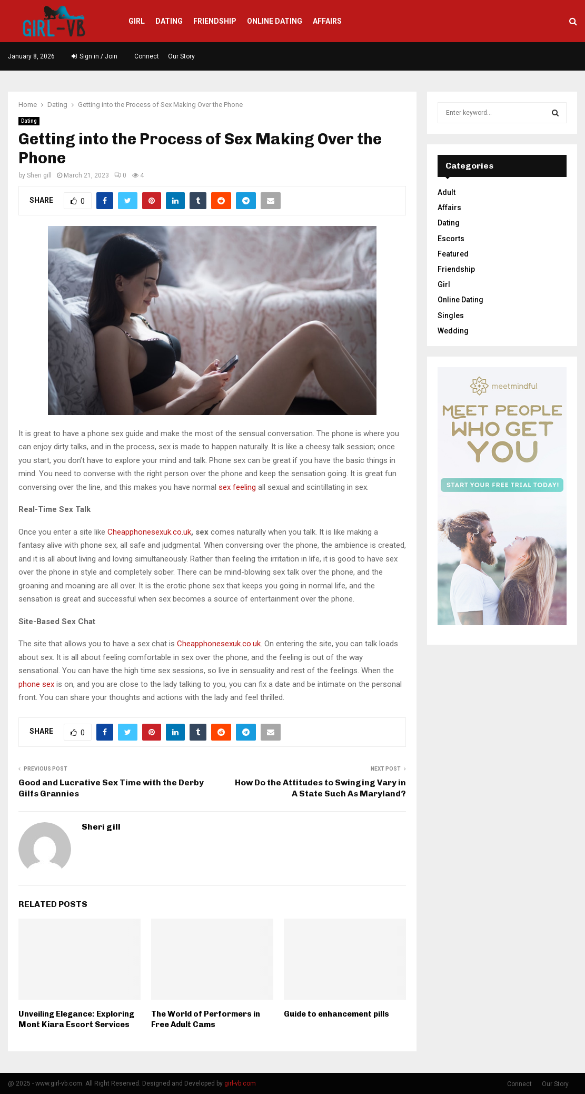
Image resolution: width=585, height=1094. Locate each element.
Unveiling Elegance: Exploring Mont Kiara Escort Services (76, 1019)
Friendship (214, 21)
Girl (136, 21)
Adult (446, 192)
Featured (453, 254)
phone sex (36, 684)
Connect (146, 56)
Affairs (327, 21)
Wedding (453, 331)
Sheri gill (39, 175)
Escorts (451, 238)
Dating (169, 21)
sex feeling (237, 487)
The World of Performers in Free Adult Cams (205, 1019)
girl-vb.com (240, 1083)
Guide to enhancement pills (336, 1014)
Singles (451, 315)
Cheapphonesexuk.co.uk (149, 532)
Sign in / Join (94, 56)
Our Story (181, 56)
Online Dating (274, 21)
